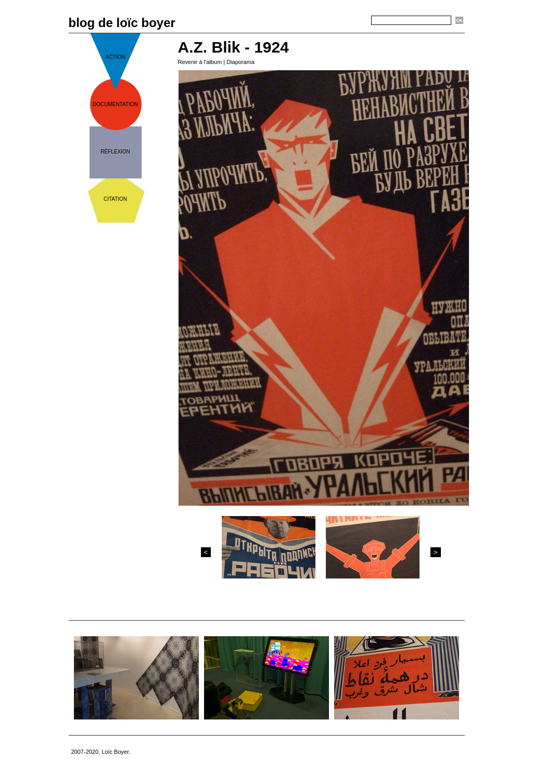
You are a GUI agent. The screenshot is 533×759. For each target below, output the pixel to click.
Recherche (353, 21)
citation (115, 199)
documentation (115, 104)
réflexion (115, 152)
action (115, 57)
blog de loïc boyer (122, 23)
